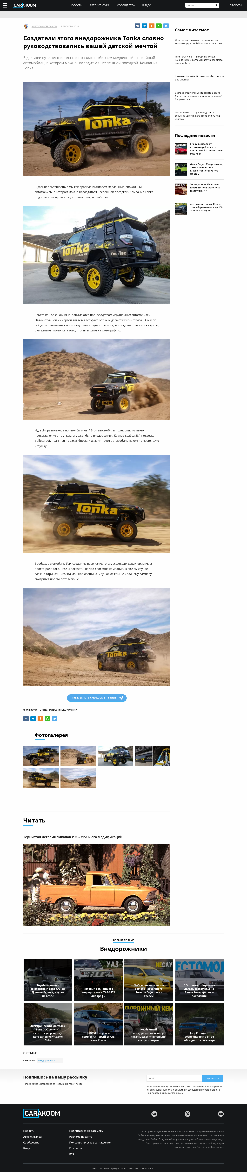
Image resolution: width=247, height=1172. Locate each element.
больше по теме (123, 940)
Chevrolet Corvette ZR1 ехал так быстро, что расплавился (199, 78)
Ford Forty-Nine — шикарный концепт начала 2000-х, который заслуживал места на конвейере (199, 60)
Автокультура (99, 5)
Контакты (75, 1148)
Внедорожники (46, 1060)
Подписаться (212, 1078)
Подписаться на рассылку (86, 1130)
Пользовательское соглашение (90, 1142)
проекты (236, 5)
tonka (53, 710)
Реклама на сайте (80, 1136)
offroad (31, 710)
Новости (76, 5)
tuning (42, 710)
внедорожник (67, 710)
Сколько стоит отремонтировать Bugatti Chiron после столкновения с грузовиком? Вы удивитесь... (198, 96)
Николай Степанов (44, 26)
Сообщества (126, 5)
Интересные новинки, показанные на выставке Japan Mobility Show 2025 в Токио (199, 42)
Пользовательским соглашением (165, 1092)
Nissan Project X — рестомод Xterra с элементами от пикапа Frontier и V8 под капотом (197, 116)
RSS (71, 1154)
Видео (146, 5)
